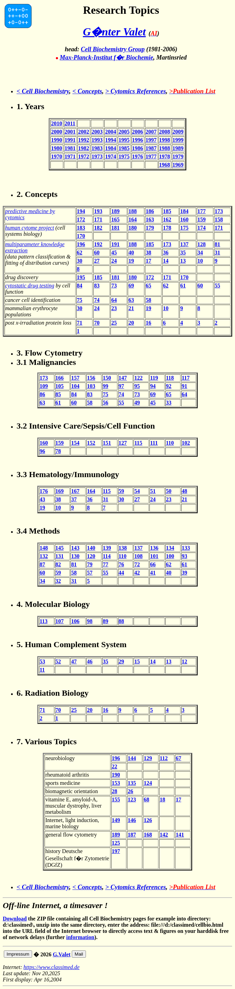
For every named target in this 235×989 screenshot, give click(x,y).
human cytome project (29, 228)
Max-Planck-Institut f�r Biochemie (106, 57)
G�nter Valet (114, 31)
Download (15, 919)
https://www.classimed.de (51, 967)
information (80, 937)
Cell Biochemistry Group (113, 49)
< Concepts (87, 91)
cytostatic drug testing (29, 285)
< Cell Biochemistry (43, 91)
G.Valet (61, 954)
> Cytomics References (135, 91)
